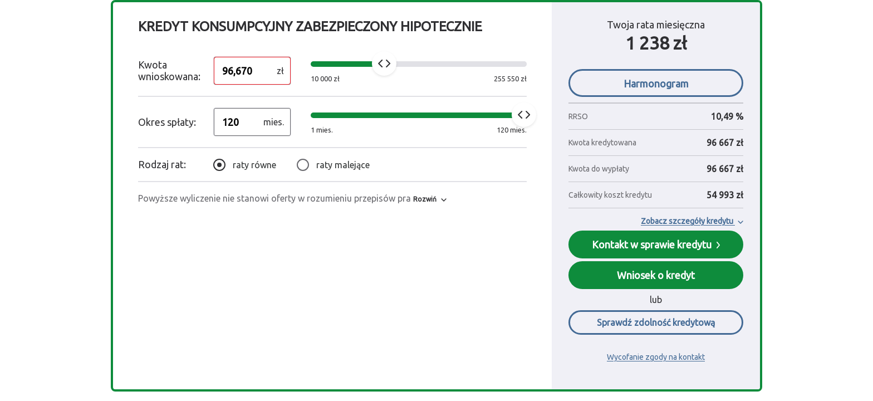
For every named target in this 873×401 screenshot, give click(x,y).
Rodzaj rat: (162, 164)
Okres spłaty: (167, 122)
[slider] (384, 63)
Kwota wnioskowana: (169, 70)
